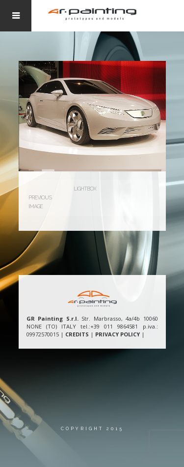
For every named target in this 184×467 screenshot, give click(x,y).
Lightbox (85, 189)
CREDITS (77, 334)
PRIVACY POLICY (117, 334)
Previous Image (40, 202)
